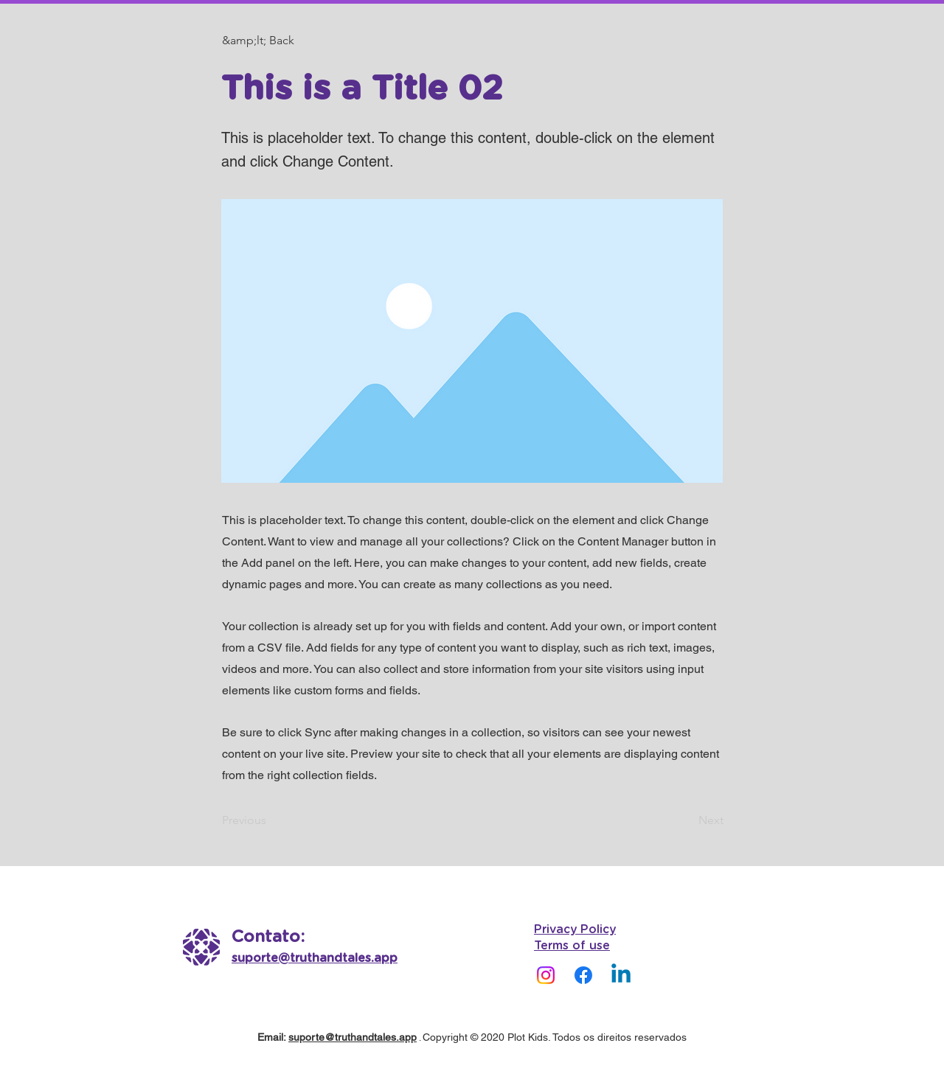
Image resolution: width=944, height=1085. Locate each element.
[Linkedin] (621, 975)
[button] (270, 40)
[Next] (686, 820)
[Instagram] (546, 975)
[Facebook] (583, 975)
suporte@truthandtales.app (352, 1037)
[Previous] (270, 820)
